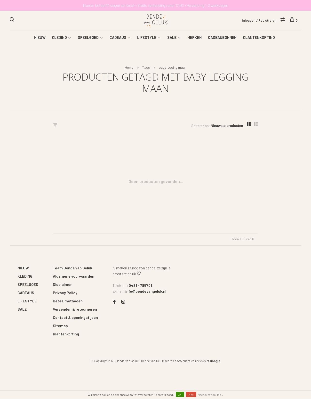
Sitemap (60, 326)
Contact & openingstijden (75, 318)
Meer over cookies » (210, 394)
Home (129, 68)
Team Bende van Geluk (72, 268)
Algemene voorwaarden (73, 276)
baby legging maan (172, 68)
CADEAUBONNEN (222, 37)
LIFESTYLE (146, 37)
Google (215, 361)
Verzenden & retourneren (75, 309)
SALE (171, 37)
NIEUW (40, 37)
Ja (180, 394)
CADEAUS (118, 37)
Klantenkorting (66, 334)
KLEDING (59, 37)
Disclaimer (62, 285)
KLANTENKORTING (259, 37)
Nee (191, 394)
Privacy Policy (65, 293)
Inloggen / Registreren (259, 20)
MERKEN (194, 37)
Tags (146, 68)
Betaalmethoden (68, 301)
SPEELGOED (88, 37)
